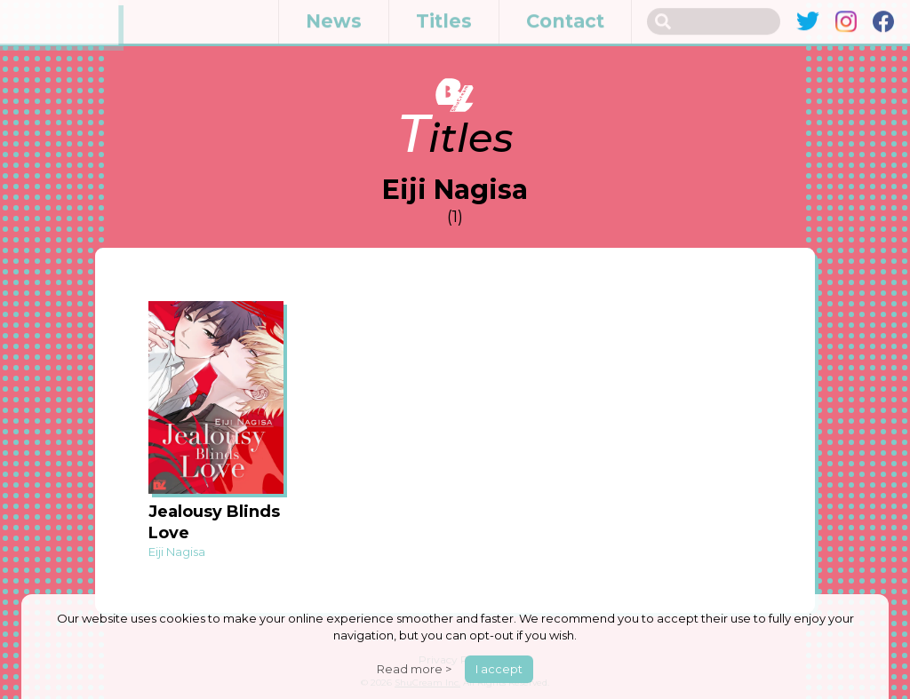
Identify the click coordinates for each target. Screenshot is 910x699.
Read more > (414, 669)
